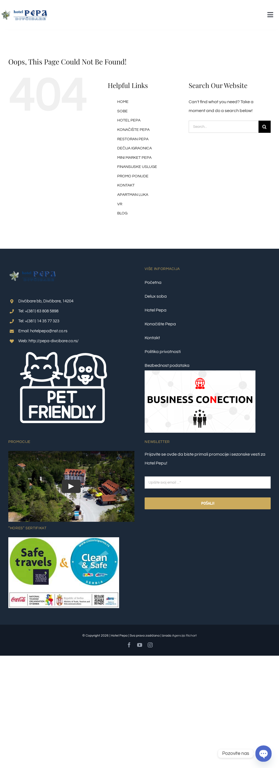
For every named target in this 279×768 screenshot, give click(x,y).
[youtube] (139, 644)
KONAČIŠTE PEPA (133, 130)
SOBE (122, 111)
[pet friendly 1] (63, 348)
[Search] (264, 127)
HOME (123, 102)
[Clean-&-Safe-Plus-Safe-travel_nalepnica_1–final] (63, 539)
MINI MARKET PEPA (134, 158)
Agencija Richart (184, 635)
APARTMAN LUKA (132, 195)
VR (119, 204)
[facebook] (129, 644)
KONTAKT (126, 185)
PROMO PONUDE (133, 176)
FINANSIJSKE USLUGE (137, 167)
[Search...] (223, 127)
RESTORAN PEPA (133, 139)
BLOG (122, 213)
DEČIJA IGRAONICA (134, 148)
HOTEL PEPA (128, 120)
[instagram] (150, 644)
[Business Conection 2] (200, 372)
